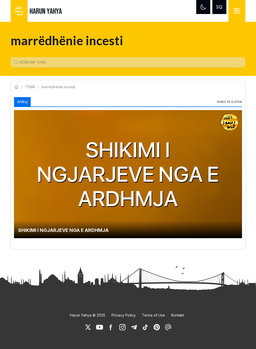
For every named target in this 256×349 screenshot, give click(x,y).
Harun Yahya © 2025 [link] (87, 315)
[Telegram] (134, 327)
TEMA (30, 87)
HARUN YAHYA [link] (46, 11)
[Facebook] (111, 327)
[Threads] (168, 327)
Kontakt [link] (177, 315)
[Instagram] (122, 327)
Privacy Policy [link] (123, 315)
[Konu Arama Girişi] (130, 62)
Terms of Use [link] (153, 315)
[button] (128, 174)
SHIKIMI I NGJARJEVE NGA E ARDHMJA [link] (63, 230)
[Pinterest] (157, 327)
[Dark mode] (203, 7)
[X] (88, 327)
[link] (229, 101)
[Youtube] (99, 327)
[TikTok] (145, 327)
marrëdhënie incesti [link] (58, 87)
